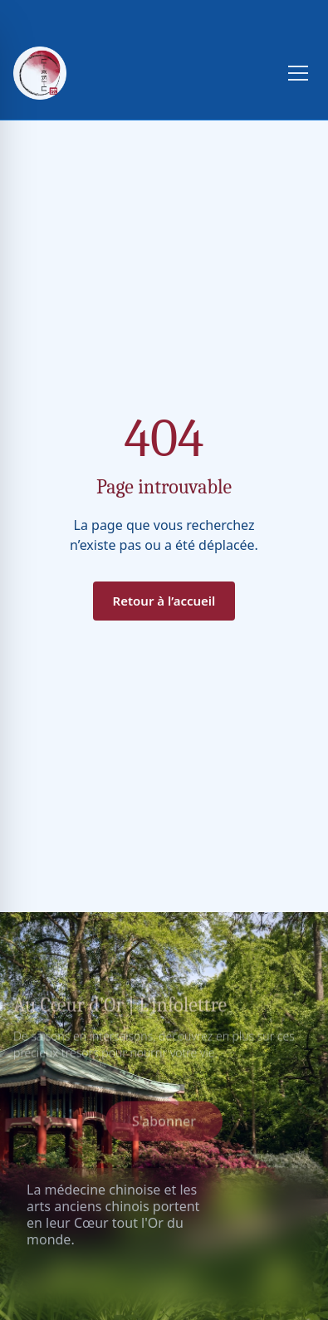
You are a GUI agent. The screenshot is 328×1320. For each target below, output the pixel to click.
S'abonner (164, 1123)
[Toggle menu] (298, 73)
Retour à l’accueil (164, 600)
